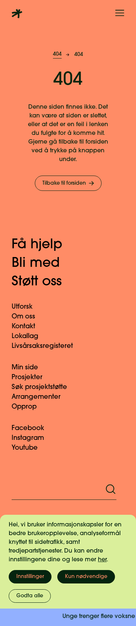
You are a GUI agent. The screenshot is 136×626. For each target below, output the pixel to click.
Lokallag (29, 336)
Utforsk (26, 307)
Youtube (29, 448)
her (102, 560)
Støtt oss (44, 282)
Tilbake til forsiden (68, 183)
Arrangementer (40, 397)
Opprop (28, 407)
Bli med (43, 263)
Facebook (32, 428)
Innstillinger (30, 576)
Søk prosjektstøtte (44, 387)
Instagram (32, 438)
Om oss (28, 316)
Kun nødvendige (86, 576)
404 (57, 54)
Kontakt (28, 326)
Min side (29, 367)
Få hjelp (44, 245)
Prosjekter (31, 377)
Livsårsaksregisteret (47, 346)
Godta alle (29, 596)
